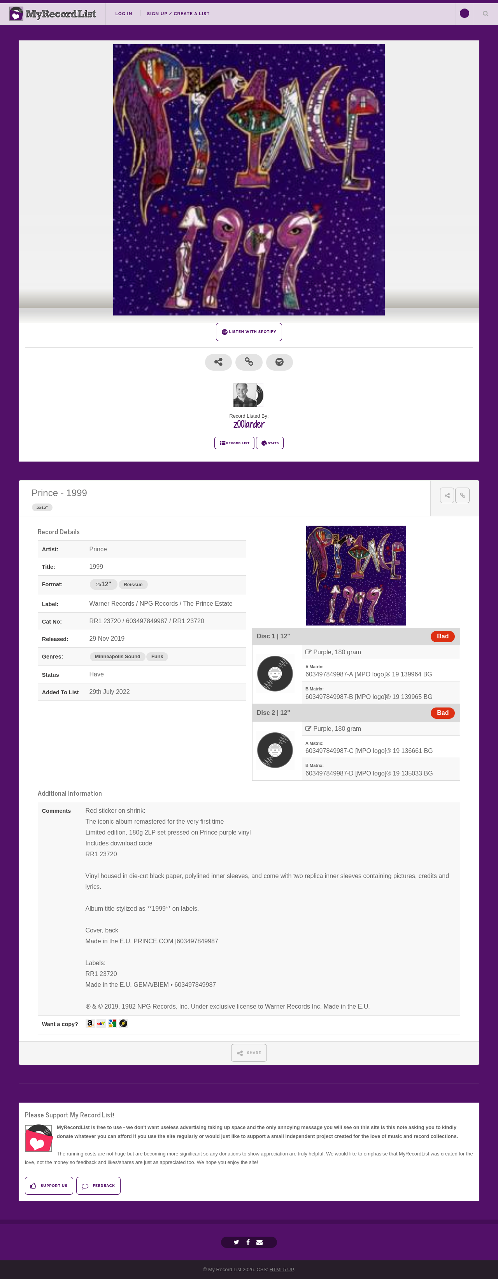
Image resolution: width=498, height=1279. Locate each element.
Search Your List (485, 13)
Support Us (48, 1186)
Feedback (98, 1186)
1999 (76, 493)
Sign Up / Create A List (178, 13)
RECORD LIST (234, 443)
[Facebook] (249, 1242)
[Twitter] (237, 1242)
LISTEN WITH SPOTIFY (249, 332)
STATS (270, 443)
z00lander (249, 424)
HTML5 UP (282, 1269)
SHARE (249, 1053)
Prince (45, 493)
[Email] (260, 1242)
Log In (123, 13)
